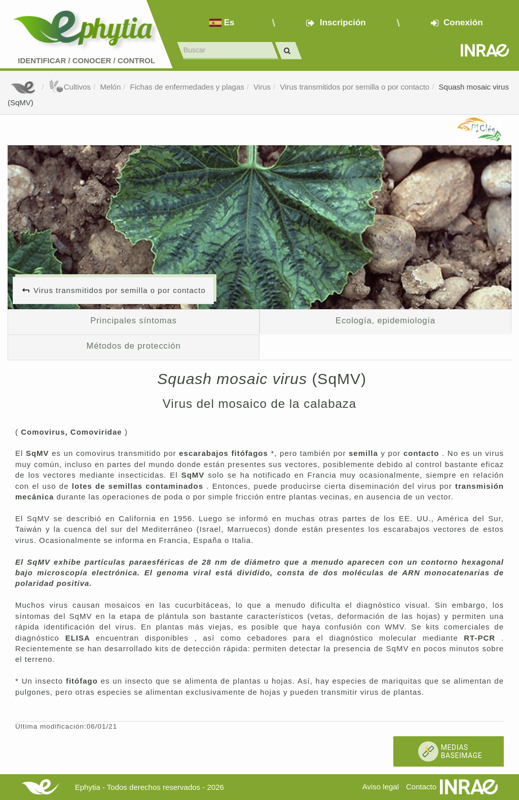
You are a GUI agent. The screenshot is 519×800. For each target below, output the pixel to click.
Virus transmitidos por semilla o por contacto (354, 86)
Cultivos (70, 86)
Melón (110, 86)
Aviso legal (380, 786)
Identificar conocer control (86, 60)
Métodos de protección (134, 345)
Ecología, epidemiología (385, 320)
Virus (262, 86)
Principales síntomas (133, 320)
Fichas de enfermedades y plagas (187, 86)
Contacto (421, 786)
